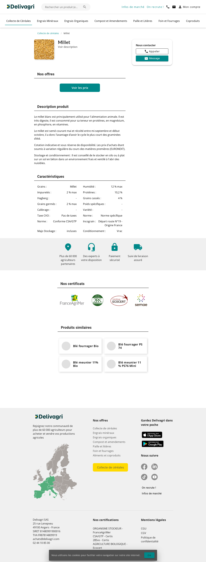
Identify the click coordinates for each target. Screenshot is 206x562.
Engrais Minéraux (47, 21)
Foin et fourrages (103, 451)
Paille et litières (102, 446)
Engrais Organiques (76, 21)
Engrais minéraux (103, 433)
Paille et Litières (142, 21)
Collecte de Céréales (18, 21)
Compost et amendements (109, 442)
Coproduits (193, 21)
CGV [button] (143, 533)
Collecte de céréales (48, 33)
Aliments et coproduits (107, 455)
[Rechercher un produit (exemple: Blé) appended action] (85, 7)
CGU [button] (143, 528)
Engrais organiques (104, 437)
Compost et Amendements (110, 21)
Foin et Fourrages (169, 21)
